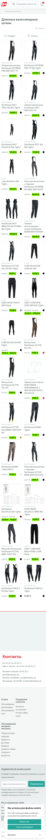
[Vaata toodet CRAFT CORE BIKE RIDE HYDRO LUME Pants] (34, 534)
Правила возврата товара (8, 748)
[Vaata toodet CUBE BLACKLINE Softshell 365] (34, 251)
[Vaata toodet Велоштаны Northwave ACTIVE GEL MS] (34, 327)
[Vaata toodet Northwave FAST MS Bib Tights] (34, 129)
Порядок (11, 36)
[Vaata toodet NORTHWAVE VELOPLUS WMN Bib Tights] (34, 494)
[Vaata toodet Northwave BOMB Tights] (34, 412)
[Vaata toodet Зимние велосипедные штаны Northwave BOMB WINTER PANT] (34, 208)
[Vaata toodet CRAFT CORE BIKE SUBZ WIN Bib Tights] (34, 288)
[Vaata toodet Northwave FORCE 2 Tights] (34, 573)
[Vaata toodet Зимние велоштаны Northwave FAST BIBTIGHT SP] (34, 90)
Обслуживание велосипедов (7, 706)
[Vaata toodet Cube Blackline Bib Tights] (11, 166)
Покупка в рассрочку (5, 754)
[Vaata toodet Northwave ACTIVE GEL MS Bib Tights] (11, 251)
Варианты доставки (5, 741)
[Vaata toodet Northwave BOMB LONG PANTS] (11, 452)
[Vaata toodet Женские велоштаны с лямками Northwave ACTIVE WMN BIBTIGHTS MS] (34, 452)
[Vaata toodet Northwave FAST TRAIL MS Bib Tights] (11, 90)
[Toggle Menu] (5, 4)
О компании (21, 709)
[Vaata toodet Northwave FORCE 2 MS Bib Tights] (11, 573)
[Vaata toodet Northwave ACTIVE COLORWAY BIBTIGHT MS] (11, 412)
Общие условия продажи (8, 735)
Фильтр (34, 36)
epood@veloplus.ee (10, 674)
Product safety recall (22, 714)
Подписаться (36, 784)
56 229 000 (17, 681)
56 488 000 (15, 677)
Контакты (20, 706)
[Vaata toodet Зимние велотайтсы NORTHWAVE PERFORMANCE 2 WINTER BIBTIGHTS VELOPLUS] (34, 367)
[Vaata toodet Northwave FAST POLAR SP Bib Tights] (11, 129)
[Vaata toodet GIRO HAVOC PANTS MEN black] (11, 288)
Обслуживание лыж (7, 712)
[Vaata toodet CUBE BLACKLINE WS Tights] (11, 327)
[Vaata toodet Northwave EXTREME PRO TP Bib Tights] (34, 50)
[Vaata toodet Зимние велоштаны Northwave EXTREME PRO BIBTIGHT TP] (11, 50)
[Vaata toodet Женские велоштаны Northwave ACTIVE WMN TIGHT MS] (11, 534)
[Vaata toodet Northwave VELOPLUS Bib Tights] (11, 494)
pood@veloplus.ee (28, 677)
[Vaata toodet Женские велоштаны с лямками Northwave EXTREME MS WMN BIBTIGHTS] (34, 166)
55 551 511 (23, 671)
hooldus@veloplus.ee (32, 681)
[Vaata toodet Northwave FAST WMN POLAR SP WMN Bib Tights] (11, 208)
